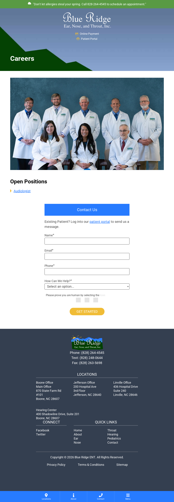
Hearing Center (46, 410)
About (78, 434)
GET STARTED (87, 311)
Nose (77, 442)
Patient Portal (87, 38)
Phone (50, 266)
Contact (112, 442)
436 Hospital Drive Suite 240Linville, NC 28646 (125, 391)
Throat (111, 430)
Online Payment (87, 33)
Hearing (112, 434)
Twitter (41, 434)
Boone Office (44, 382)
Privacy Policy (56, 464)
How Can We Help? (58, 281)
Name (49, 235)
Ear (76, 438)
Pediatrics (114, 438)
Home (78, 430)
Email (49, 250)
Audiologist (22, 191)
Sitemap (122, 464)
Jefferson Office (84, 382)
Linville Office (122, 382)
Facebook (42, 430)
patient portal (100, 222)
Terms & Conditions (91, 464)
